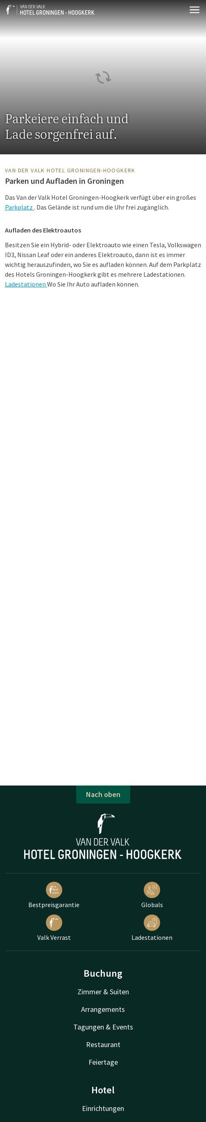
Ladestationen (26, 284)
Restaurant (103, 1044)
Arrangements (103, 1009)
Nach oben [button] (103, 794)
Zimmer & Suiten (103, 991)
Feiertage (103, 1062)
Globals (152, 895)
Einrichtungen (103, 1108)
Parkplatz (19, 207)
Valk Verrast (54, 927)
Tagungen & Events (103, 1027)
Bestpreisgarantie (53, 895)
